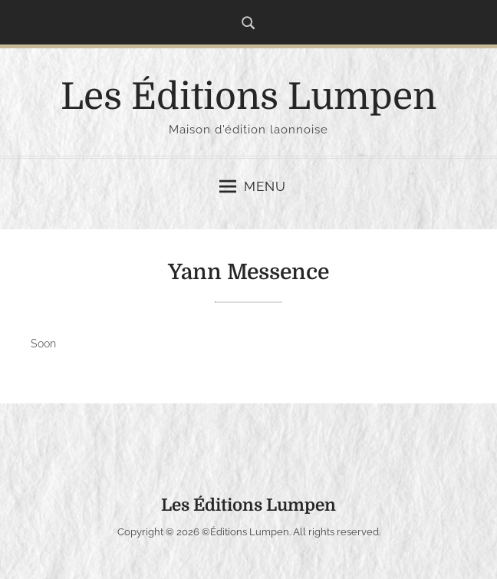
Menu (252, 186)
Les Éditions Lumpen (248, 97)
